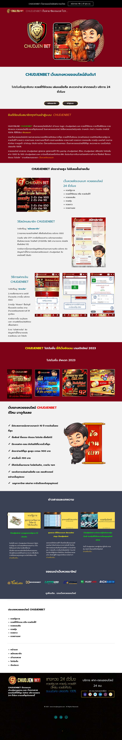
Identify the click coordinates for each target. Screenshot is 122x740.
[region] (61, 4)
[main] (61, 74)
